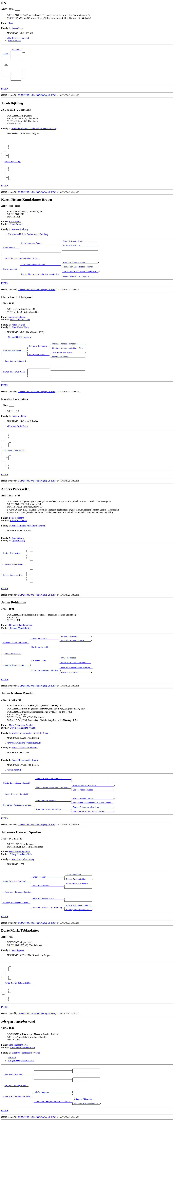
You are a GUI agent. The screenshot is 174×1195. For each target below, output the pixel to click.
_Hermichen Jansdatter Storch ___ (80, 286)
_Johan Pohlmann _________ (44, 681)
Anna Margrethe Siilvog (23, 913)
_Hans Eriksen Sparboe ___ (16, 937)
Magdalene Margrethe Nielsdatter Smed (30, 780)
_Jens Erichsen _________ (78, 929)
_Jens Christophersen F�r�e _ (76, 714)
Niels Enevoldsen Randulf (21, 772)
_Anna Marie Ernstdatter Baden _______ (92, 865)
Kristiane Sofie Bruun (18, 454)
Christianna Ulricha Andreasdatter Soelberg (28, 248)
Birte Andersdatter (18, 556)
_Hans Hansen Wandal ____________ (53, 852)
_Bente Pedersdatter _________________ (92, 839)
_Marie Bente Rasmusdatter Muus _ (53, 837)
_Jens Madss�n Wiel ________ (18, 1144)
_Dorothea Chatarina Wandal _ (18, 858)
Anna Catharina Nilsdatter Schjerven (28, 561)
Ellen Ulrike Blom (20, 348)
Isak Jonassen (14, 40)
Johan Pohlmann (12, 699)
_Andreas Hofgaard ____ (14, 372)
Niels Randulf (14, 817)
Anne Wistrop (18, 573)
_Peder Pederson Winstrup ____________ (92, 860)
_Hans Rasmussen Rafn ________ (48, 958)
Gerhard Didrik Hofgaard (20, 358)
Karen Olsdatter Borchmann (24, 795)
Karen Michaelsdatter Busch (25, 807)
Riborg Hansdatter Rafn (21, 908)
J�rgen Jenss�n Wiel (16, 1157)
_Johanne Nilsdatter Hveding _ (48, 968)
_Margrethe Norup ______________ (68, 380)
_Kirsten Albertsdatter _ (86, 1177)
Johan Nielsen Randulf (16, 845)
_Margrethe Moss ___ (38, 377)
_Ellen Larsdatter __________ (75, 720)
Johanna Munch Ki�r (20, 670)
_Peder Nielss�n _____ (14, 589)
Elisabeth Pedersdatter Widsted (26, 1121)
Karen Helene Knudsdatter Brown (21, 276)
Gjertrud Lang (18, 576)
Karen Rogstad (18, 345)
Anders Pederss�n (14, 602)
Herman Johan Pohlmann (21, 667)
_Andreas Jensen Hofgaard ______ (68, 365)
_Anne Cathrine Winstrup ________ (53, 863)
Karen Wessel (16, 238)
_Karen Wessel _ (10, 289)
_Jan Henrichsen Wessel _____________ (40, 284)
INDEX (4, 96)
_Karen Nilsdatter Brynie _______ (80, 297)
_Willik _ (16, 50)
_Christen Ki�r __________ (45, 707)
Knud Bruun (15, 236)
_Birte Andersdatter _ (14, 615)
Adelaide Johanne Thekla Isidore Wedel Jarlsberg (34, 136)
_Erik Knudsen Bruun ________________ (40, 258)
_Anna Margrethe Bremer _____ (75, 683)
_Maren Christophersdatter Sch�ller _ (41, 294)
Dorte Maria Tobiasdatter (18, 1048)
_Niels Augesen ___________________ (53, 1165)
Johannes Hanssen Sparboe (18, 950)
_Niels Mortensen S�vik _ (79, 965)
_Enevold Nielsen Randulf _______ (53, 827)
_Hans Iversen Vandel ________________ (92, 850)
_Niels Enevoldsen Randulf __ (18, 832)
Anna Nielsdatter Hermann (22, 1116)
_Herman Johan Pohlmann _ (15, 686)
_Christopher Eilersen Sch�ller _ (80, 291)
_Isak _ (6, 55)
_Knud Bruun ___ (10, 263)
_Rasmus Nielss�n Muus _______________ (93, 834)
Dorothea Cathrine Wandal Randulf (24, 790)
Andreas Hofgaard (17, 337)
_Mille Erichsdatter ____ (78, 934)
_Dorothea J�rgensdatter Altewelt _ (53, 1175)
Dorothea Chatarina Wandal (23, 775)
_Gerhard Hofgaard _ (38, 367)
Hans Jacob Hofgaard (15, 385)
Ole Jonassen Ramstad (18, 38)
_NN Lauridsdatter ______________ (80, 260)
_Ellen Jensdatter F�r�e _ (45, 717)
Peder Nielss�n (16, 553)
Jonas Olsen (17, 28)
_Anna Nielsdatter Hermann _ (17, 1170)
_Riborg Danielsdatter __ (78, 970)
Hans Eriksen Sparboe (19, 906)
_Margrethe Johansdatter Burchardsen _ (92, 855)
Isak (11, 23)
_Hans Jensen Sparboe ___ (78, 939)
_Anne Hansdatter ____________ (48, 942)
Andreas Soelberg (20, 243)
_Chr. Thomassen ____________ (75, 704)
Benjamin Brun (19, 444)
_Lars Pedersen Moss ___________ (68, 375)
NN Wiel (12, 1126)
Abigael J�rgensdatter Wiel (21, 1129)
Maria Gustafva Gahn (20, 340)
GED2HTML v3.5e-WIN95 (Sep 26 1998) (37, 102)
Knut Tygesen (18, 1011)
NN (6, 68)
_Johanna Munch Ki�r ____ (16, 712)
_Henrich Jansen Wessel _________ (80, 281)
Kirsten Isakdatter (15, 482)
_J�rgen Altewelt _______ (87, 1172)
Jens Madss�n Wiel (18, 1113)
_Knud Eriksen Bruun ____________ (80, 255)
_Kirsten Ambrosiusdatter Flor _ (68, 370)
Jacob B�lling (12, 172)
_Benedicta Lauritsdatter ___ (75, 709)
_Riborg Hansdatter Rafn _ (16, 963)
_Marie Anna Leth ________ (44, 691)
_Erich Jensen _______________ (48, 932)
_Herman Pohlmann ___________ (75, 678)
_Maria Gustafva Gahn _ (14, 398)
